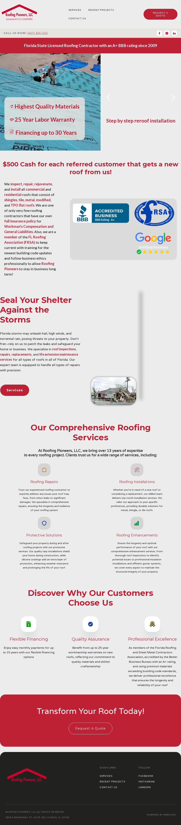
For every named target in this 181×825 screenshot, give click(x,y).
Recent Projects (101, 9)
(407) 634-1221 (37, 33)
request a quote (160, 14)
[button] (108, 97)
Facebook (146, 775)
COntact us (77, 18)
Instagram (147, 781)
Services (75, 9)
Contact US (108, 787)
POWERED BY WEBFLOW (161, 815)
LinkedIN (145, 787)
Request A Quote (90, 728)
